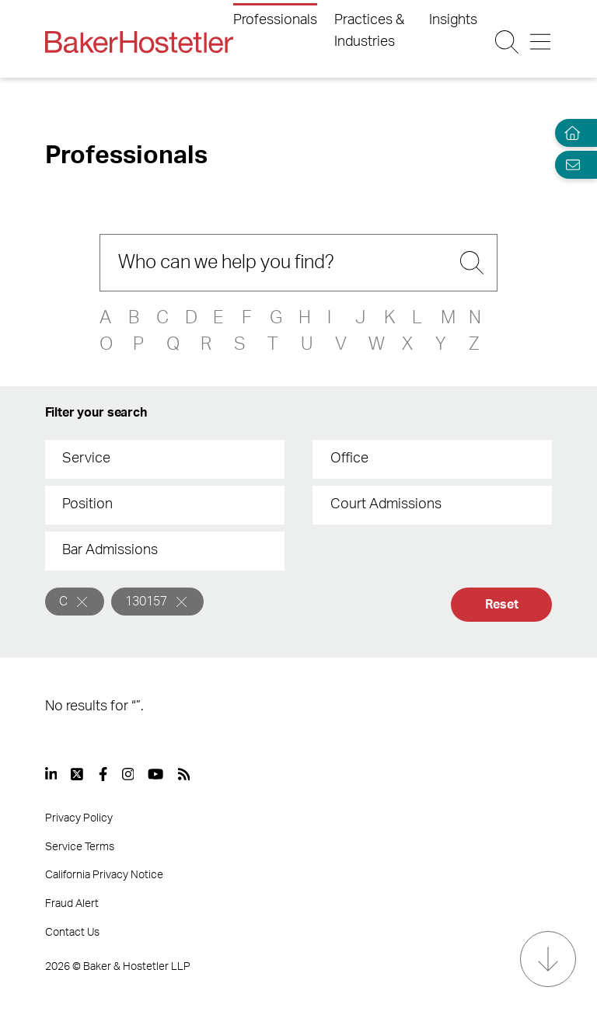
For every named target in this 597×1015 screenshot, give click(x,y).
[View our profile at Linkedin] (51, 774)
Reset (501, 604)
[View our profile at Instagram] (128, 774)
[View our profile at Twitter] (78, 774)
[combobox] (165, 459)
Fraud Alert (72, 903)
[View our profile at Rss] (184, 774)
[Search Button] (506, 42)
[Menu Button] (540, 42)
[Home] (569, 133)
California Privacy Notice (104, 875)
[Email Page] (569, 164)
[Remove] (82, 602)
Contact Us (72, 932)
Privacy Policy (79, 818)
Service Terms (79, 847)
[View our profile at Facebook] (103, 774)
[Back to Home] (139, 42)
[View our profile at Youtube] (155, 774)
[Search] (299, 262)
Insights (453, 20)
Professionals (275, 20)
